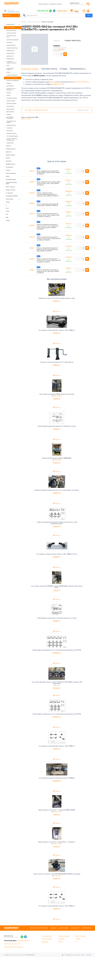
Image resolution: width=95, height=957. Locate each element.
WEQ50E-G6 (58, 875)
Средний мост (10, 58)
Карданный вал (11, 50)
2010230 (31, 248)
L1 (6, 205)
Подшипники (10, 143)
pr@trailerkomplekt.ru (81, 82)
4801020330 (58, 460)
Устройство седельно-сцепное (11, 62)
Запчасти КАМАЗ (10, 27)
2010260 (31, 259)
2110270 (32, 171)
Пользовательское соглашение (13, 947)
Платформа (10, 128)
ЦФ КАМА (8, 161)
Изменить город (82, 110)
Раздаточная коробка (12, 48)
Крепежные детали (11, 133)
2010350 (31, 225)
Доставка (45, 4)
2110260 (32, 182)
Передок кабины (11, 100)
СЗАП (7, 208)
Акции (40, 4)
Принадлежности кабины (11, 122)
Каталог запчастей (32, 4)
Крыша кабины (10, 109)
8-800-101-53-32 (74, 3)
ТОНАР (8, 202)
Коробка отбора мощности (11, 89)
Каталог (7, 15)
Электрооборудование (13, 80)
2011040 (31, 213)
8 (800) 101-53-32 (58, 84)
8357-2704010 (58, 396)
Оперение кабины (11, 125)
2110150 (32, 270)
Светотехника (9, 199)
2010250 (31, 237)
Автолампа (10, 130)
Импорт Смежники (11, 173)
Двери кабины (10, 111)
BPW (7, 217)
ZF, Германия (9, 193)
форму (52, 82)
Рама (8, 65)
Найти (89, 15)
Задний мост (10, 56)
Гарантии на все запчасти (12, 944)
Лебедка (9, 92)
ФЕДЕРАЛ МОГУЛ (10, 164)
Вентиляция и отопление (10, 118)
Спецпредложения (11, 179)
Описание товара (30, 69)
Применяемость (78, 69)
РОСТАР (8, 158)
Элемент (8, 170)
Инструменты (10, 86)
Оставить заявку (62, 10)
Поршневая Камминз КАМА (11, 183)
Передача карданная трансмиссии (12, 139)
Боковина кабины (11, 103)
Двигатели (9, 152)
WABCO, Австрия (10, 190)
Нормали (8, 145)
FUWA (7, 211)
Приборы (9, 83)
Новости (75, 928)
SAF (7, 214)
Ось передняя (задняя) (12, 136)
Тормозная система (12, 77)
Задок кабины (10, 106)
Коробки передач (10, 155)
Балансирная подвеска (10, 69)
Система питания (11, 33)
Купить (56, 311)
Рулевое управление (12, 75)
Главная (23, 22)
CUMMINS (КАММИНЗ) (12, 196)
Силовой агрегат (10, 24)
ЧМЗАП (8, 220)
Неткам (88, 955)
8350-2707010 (58, 811)
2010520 (31, 203)
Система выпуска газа (11, 36)
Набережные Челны (13, 11)
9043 (57, 685)
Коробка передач (11, 45)
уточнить (61, 49)
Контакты (59, 4)
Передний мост (11, 53)
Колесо (8, 72)
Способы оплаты (49, 69)
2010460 (32, 193)
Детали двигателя (11, 30)
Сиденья (9, 114)
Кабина (8, 95)
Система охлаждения (12, 39)
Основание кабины (12, 98)
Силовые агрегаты (11, 149)
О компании (52, 4)
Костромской (9, 167)
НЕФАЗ (8, 176)
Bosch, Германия (10, 187)
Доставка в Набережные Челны (36, 110)
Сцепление (9, 42)
